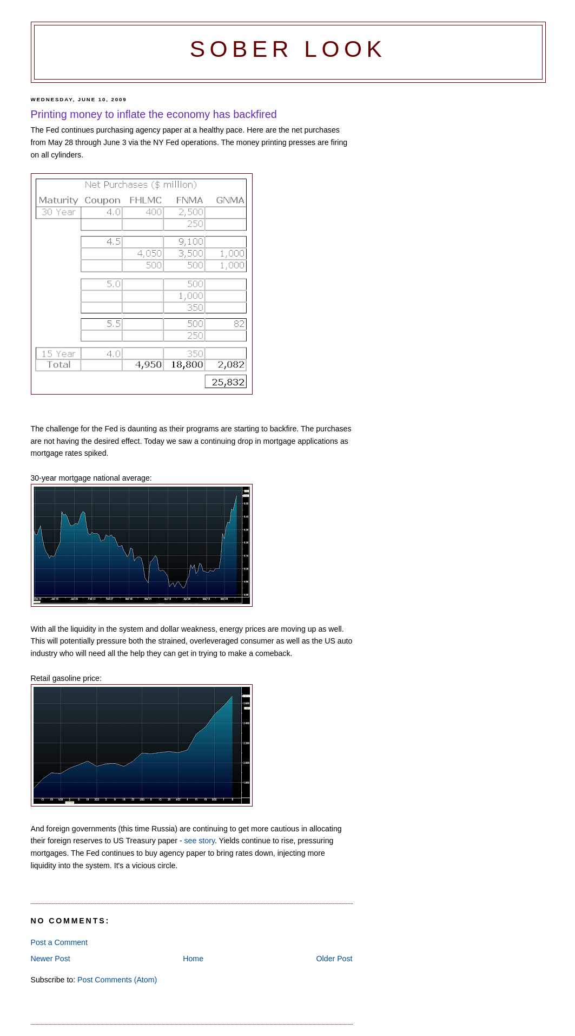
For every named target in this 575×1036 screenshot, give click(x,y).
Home (193, 958)
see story (199, 840)
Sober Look (288, 49)
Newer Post (50, 958)
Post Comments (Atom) (117, 979)
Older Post (334, 958)
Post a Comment (59, 942)
